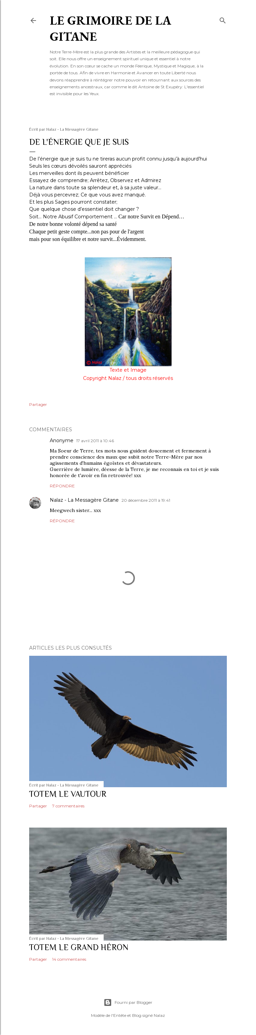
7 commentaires (68, 805)
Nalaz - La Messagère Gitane (84, 500)
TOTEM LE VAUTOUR (67, 793)
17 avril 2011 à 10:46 (95, 440)
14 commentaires (69, 959)
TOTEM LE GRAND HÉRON (78, 947)
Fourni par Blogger (128, 1002)
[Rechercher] (223, 19)
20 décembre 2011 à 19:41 (145, 500)
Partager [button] (38, 404)
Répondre (62, 485)
